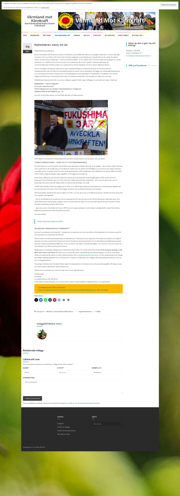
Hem (25, 35)
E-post (60, 368)
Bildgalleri (137, 35)
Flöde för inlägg (63, 427)
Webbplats (96, 368)
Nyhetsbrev (123, 35)
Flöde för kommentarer (66, 431)
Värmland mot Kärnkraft (39, 19)
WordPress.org (63, 434)
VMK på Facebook (137, 65)
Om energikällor (62, 35)
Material (47, 35)
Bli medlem (110, 35)
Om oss (86, 35)
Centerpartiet (58, 311)
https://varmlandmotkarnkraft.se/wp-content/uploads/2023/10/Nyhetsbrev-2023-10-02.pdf (73, 290)
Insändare (34, 35)
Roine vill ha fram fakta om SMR (50, 221)
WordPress (40, 447)
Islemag (26, 447)
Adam (98, 311)
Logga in (60, 423)
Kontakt (97, 35)
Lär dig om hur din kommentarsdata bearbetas (83, 403)
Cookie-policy (45, 7)
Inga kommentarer (85, 311)
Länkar (76, 35)
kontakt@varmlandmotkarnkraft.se (88, 255)
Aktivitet (49, 311)
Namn (26, 368)
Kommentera (29, 378)
